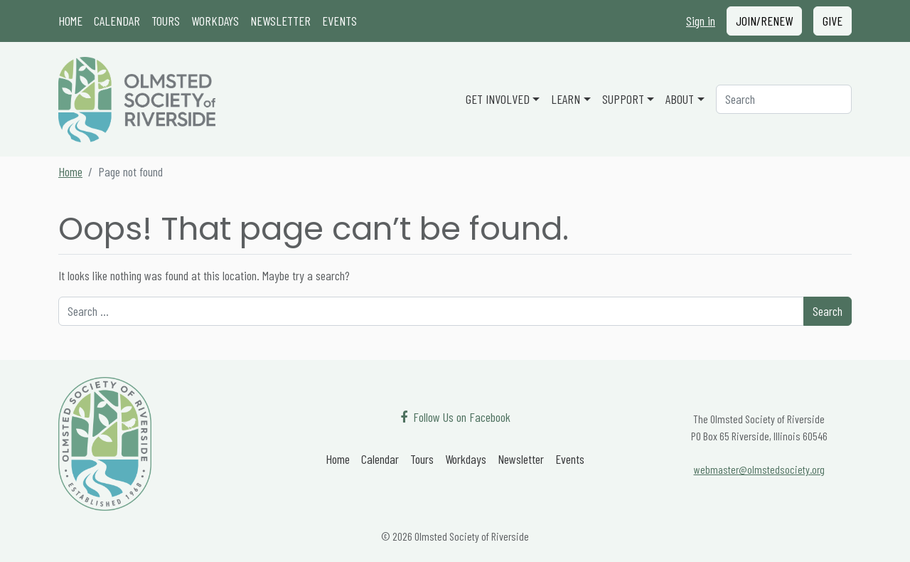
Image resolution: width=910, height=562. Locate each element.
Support (623, 99)
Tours (165, 20)
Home (70, 20)
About (679, 99)
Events (339, 20)
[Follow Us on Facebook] (455, 417)
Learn (565, 99)
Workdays (215, 20)
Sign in (700, 20)
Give (832, 20)
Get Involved (498, 99)
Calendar (117, 20)
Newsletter (280, 20)
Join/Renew (764, 20)
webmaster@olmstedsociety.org (759, 469)
